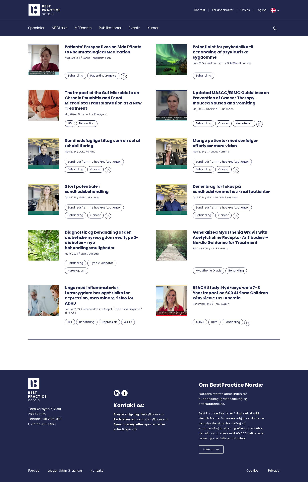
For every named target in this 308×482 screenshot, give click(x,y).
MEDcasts (83, 27)
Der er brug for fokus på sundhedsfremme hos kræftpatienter (231, 189)
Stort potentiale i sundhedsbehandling (87, 189)
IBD (70, 123)
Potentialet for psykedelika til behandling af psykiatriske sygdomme (223, 52)
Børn (214, 322)
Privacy (273, 470)
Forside (33, 470)
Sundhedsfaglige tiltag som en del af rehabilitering (102, 143)
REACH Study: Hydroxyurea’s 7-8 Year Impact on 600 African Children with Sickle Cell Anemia (230, 293)
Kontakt (199, 10)
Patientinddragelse (103, 76)
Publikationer (110, 27)
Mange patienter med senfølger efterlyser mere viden (225, 143)
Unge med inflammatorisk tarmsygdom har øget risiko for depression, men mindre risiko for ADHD (99, 295)
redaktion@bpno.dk (152, 419)
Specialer (36, 27)
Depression (109, 322)
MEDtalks (59, 27)
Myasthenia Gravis (208, 270)
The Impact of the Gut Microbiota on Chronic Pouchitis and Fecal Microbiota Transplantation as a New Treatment (103, 100)
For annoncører (222, 10)
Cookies (252, 470)
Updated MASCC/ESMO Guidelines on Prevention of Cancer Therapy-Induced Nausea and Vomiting (231, 98)
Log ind (262, 10)
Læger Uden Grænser (65, 470)
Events (134, 27)
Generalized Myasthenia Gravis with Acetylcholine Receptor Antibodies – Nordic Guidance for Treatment (230, 237)
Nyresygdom (76, 270)
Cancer (223, 123)
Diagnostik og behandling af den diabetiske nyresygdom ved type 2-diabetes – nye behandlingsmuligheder (102, 240)
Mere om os (211, 449)
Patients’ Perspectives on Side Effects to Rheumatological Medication (103, 49)
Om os (245, 10)
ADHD (128, 322)
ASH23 (200, 322)
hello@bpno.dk (152, 414)
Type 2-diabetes (101, 263)
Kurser (153, 27)
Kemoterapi (244, 123)
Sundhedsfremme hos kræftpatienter (94, 162)
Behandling (75, 76)
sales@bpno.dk (125, 429)
